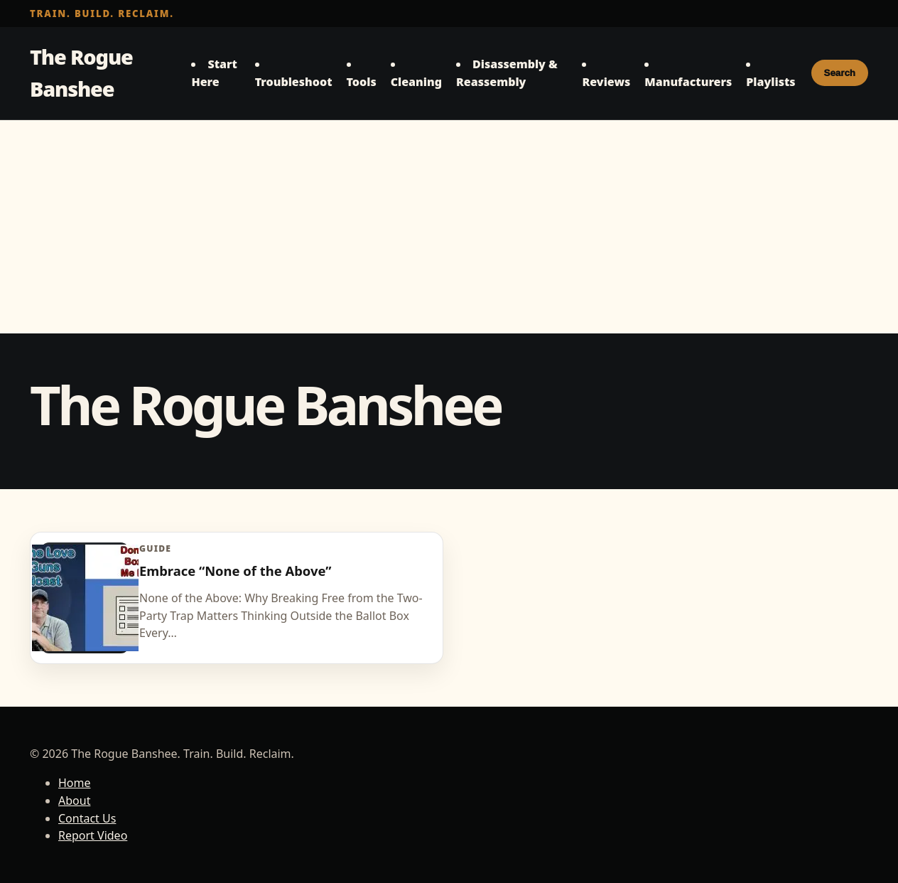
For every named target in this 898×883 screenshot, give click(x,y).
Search (839, 73)
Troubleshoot (293, 82)
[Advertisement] (449, 226)
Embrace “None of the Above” (235, 570)
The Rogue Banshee (81, 72)
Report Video (92, 835)
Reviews (606, 82)
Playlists (770, 82)
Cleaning (416, 82)
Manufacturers (688, 82)
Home (74, 783)
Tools (362, 82)
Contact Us (87, 818)
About (74, 800)
